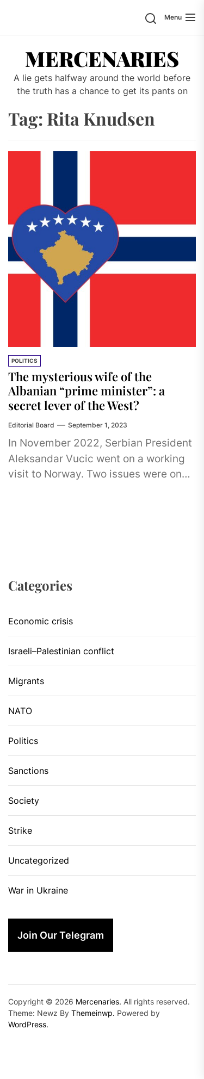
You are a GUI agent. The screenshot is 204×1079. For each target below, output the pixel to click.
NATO (20, 710)
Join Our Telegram (60, 935)
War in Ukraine (38, 890)
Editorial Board (31, 425)
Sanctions (28, 770)
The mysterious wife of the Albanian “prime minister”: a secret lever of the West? (86, 390)
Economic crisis (40, 621)
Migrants (26, 680)
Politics (24, 360)
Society (23, 800)
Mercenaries (102, 58)
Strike (20, 830)
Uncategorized (38, 860)
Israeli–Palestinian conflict (61, 651)
